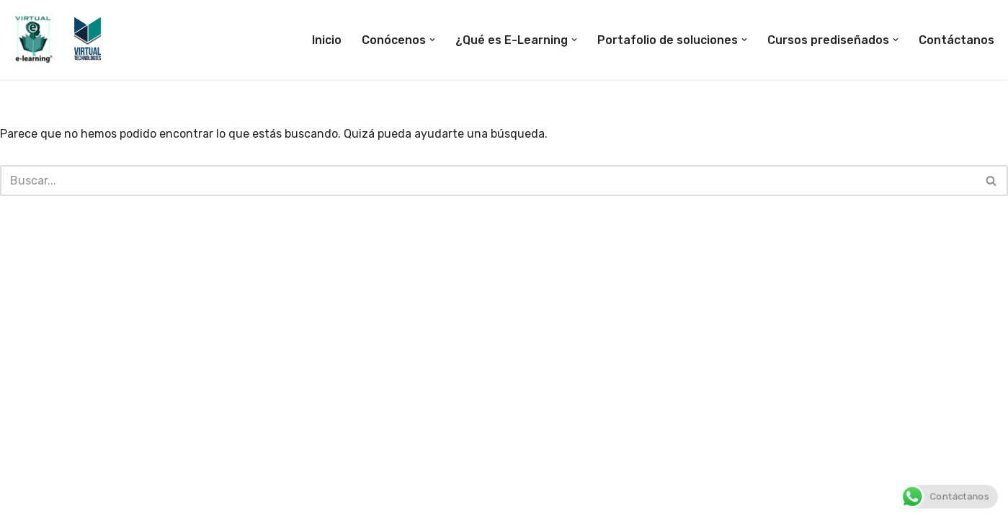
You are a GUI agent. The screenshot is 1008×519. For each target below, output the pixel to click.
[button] (432, 40)
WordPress (180, 500)
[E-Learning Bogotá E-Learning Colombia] (59, 39)
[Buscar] (488, 180)
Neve (24, 500)
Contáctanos (956, 40)
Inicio (327, 40)
